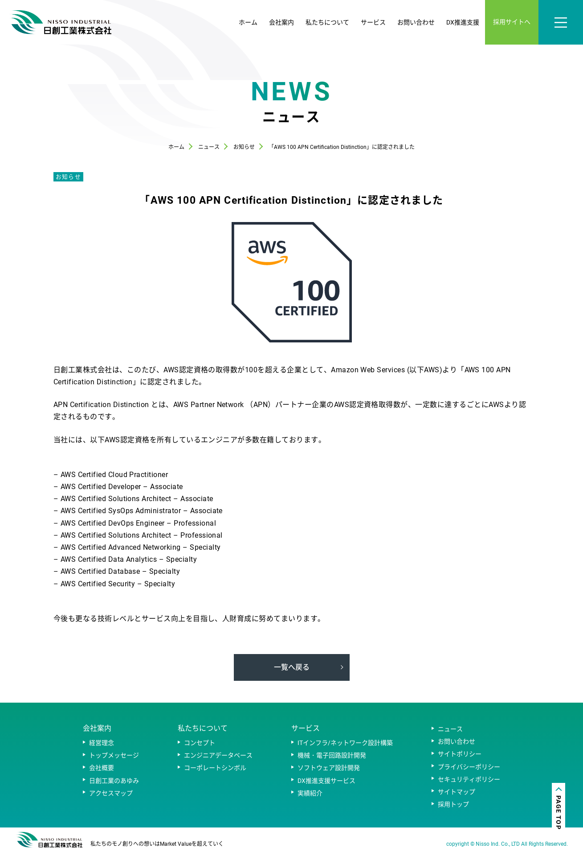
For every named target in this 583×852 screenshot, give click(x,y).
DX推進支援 (462, 22)
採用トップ (453, 804)
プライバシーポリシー (469, 766)
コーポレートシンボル (215, 767)
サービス (373, 22)
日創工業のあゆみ (114, 780)
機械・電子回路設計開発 (332, 755)
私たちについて (327, 22)
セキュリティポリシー (469, 779)
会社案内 (281, 22)
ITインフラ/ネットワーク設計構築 (345, 742)
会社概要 (101, 767)
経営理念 (101, 742)
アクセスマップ (111, 793)
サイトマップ (456, 791)
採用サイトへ (511, 21)
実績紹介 (310, 793)
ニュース (450, 729)
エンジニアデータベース (218, 755)
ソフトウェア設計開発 (329, 767)
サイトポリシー (459, 753)
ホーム (248, 22)
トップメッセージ (114, 755)
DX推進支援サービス (326, 780)
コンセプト (199, 742)
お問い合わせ (416, 22)
